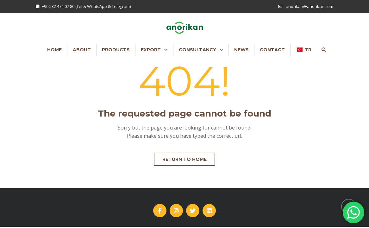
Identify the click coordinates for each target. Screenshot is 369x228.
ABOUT (82, 50)
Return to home (184, 159)
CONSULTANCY (197, 50)
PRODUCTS (116, 50)
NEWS (241, 50)
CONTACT (272, 50)
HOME (54, 50)
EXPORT (151, 50)
